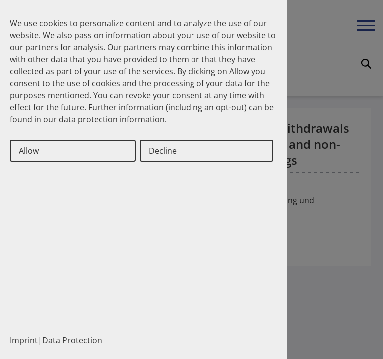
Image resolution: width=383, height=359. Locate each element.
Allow (29, 150)
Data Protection (72, 340)
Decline (163, 150)
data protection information (112, 119)
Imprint (24, 340)
